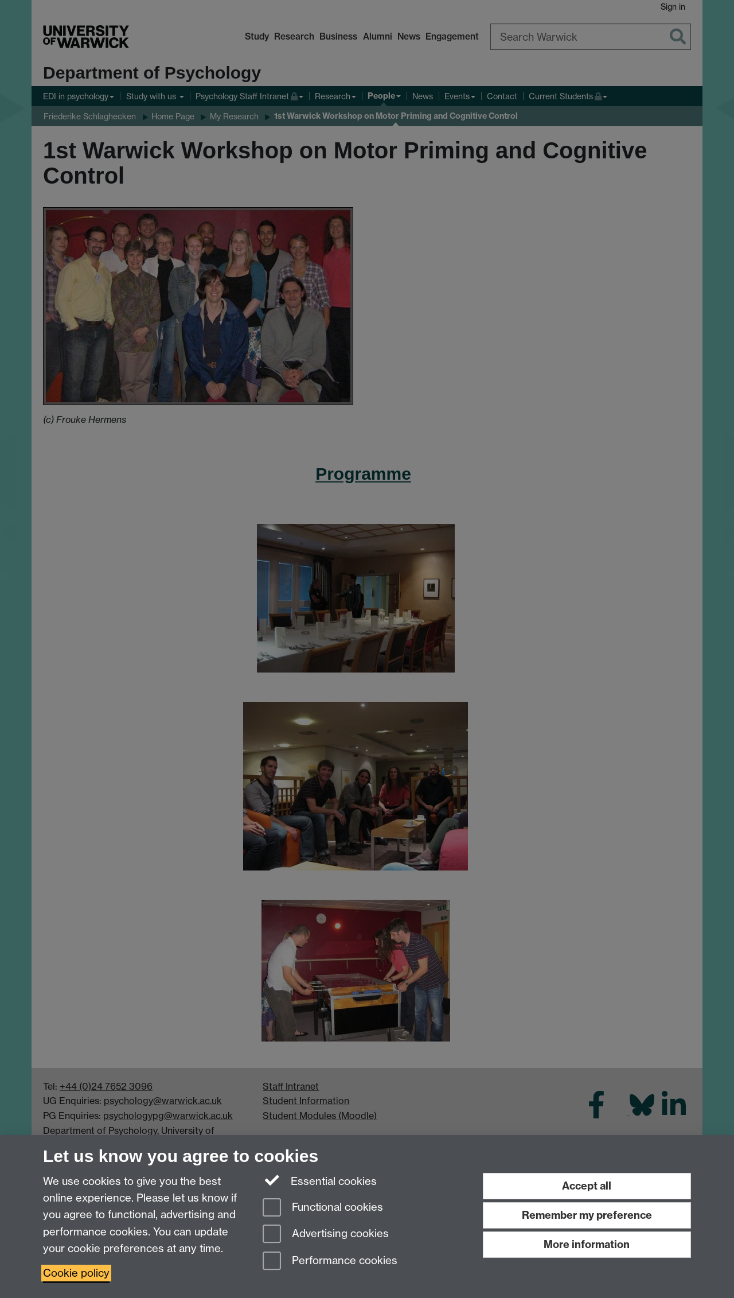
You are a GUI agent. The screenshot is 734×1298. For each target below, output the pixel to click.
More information (587, 1244)
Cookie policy (76, 1273)
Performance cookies (330, 1261)
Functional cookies (323, 1208)
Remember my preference (587, 1215)
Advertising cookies (326, 1234)
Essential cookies (320, 1180)
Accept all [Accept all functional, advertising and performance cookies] (586, 1185)
